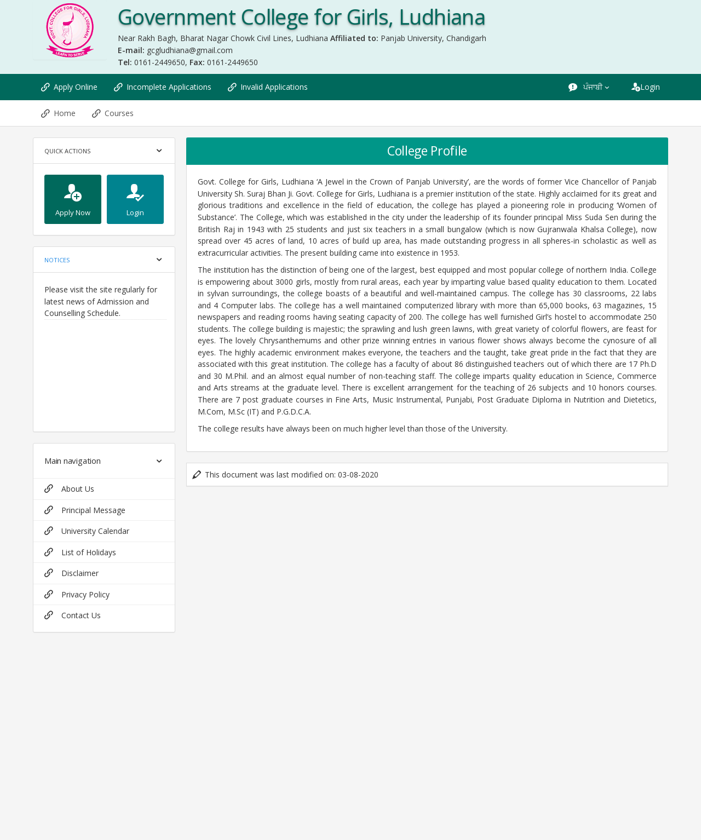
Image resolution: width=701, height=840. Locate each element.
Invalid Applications (268, 87)
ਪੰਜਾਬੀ (589, 87)
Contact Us (72, 615)
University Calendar (86, 531)
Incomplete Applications (162, 87)
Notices (57, 260)
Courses (113, 113)
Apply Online (69, 87)
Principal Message (84, 510)
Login (645, 87)
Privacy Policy (77, 594)
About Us (69, 489)
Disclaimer (71, 573)
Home (58, 113)
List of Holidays (80, 552)
